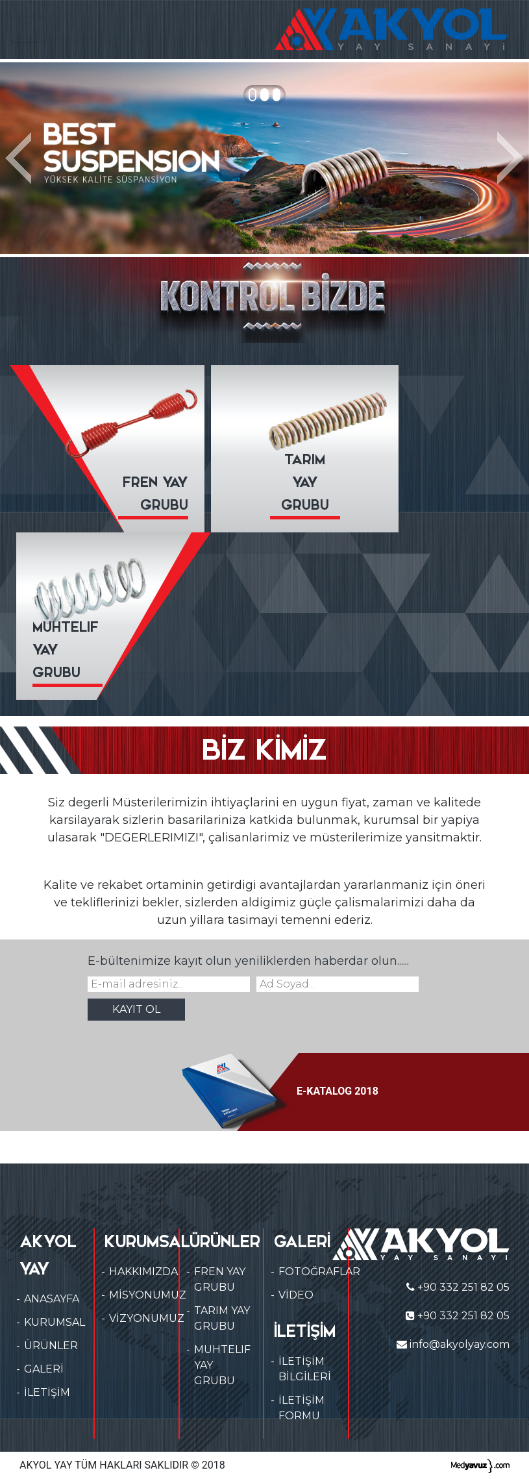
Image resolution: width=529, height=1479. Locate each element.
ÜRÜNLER (51, 1345)
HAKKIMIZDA (143, 1271)
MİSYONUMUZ (147, 1295)
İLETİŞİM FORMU (301, 1408)
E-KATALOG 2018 (280, 1091)
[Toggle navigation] (28, 30)
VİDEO (296, 1295)
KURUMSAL (54, 1322)
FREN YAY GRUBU (219, 1279)
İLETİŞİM (47, 1392)
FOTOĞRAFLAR (319, 1271)
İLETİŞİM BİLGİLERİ (304, 1369)
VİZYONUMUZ (146, 1318)
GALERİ (44, 1369)
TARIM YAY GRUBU (222, 1318)
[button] (21, 158)
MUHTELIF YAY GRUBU (222, 1365)
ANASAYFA (51, 1299)
